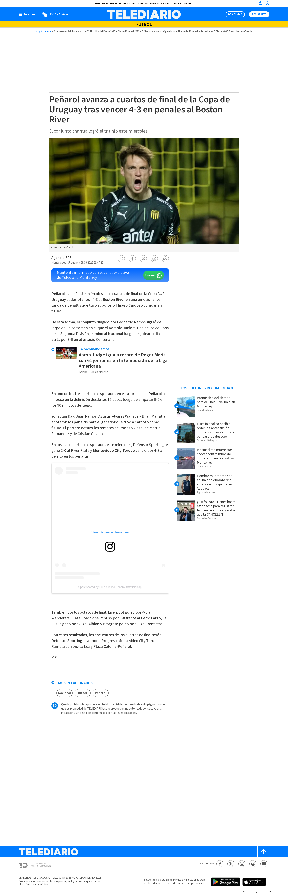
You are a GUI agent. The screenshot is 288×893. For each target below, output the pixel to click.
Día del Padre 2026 (105, 31)
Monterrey (109, 4)
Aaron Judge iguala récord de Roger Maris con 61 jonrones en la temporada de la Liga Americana (123, 360)
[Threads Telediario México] (252, 863)
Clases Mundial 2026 (128, 31)
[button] (121, 258)
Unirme (150, 275)
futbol (82, 693)
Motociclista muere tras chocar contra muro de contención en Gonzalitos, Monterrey (216, 456)
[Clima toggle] (54, 14)
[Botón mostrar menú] (29, 14)
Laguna (143, 4)
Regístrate (259, 14)
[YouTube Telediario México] (263, 863)
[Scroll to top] (263, 851)
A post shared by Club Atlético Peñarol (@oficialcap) (110, 587)
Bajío (177, 4)
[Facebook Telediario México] (219, 863)
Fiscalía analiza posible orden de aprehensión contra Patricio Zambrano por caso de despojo (216, 430)
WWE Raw (228, 31)
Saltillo (166, 4)
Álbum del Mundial (188, 31)
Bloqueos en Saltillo (64, 31)
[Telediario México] (144, 14)
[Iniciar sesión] (260, 3)
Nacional (64, 693)
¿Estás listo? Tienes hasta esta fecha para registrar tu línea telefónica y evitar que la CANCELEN (216, 508)
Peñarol (100, 693)
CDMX (97, 4)
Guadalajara (127, 4)
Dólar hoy (147, 31)
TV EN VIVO (236, 14)
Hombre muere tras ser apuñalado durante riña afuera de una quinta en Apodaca (214, 482)
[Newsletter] (267, 4)
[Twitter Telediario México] (230, 863)
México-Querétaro (165, 31)
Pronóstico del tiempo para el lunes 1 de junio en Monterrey (216, 402)
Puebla (154, 4)
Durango (189, 4)
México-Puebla (244, 31)
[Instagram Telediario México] (241, 863)
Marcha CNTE (85, 31)
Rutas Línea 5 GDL (210, 31)
